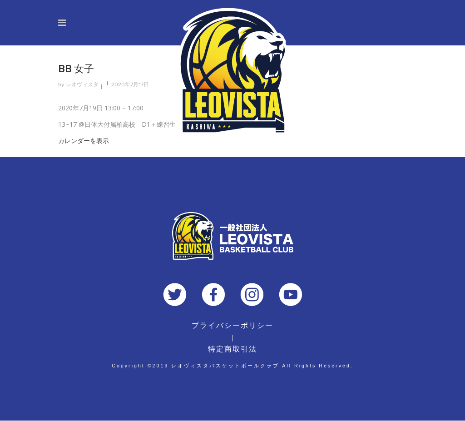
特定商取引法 (232, 349)
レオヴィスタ (82, 84)
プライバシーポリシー (232, 325)
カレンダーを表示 (83, 140)
